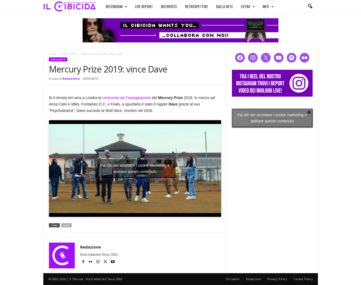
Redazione (71, 78)
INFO (268, 6)
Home (52, 54)
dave (66, 225)
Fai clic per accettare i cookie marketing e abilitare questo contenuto (135, 168)
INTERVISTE (169, 6)
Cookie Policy (303, 279)
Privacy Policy (277, 279)
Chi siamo (233, 279)
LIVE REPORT (144, 6)
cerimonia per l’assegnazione (126, 98)
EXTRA (248, 6)
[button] (310, 6)
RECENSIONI (116, 6)
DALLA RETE (224, 6)
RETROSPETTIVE (196, 6)
